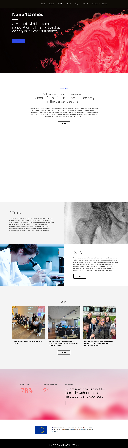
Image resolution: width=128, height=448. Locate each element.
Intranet (85, 4)
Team (69, 4)
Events (51, 4)
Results (60, 4)
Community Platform (99, 4)
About (43, 4)
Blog (76, 4)
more (18, 41)
